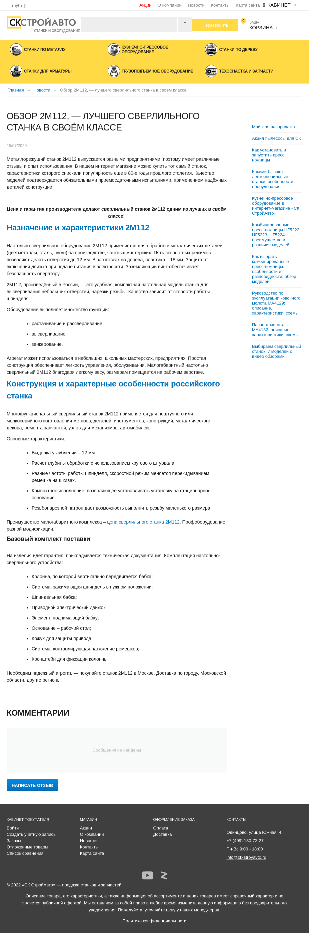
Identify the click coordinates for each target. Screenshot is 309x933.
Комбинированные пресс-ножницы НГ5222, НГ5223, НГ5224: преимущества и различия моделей (276, 234)
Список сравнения (25, 853)
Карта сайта (248, 5)
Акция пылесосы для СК (276, 138)
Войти (13, 827)
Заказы (14, 840)
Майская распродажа (273, 126)
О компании (170, 5)
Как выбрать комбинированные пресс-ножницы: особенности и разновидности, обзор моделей (274, 269)
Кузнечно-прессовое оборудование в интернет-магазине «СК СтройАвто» (275, 206)
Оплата (160, 827)
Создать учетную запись (31, 834)
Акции (145, 5)
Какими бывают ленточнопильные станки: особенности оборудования (272, 179)
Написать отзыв (32, 785)
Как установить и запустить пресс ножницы (269, 154)
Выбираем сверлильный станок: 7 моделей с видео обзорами (276, 351)
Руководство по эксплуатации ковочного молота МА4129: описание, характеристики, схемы (276, 303)
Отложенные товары (27, 846)
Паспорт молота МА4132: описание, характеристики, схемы (275, 329)
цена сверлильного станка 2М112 (143, 522)
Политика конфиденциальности (155, 920)
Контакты (220, 5)
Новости (196, 5)
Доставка (162, 834)
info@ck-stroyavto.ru (246, 857)
